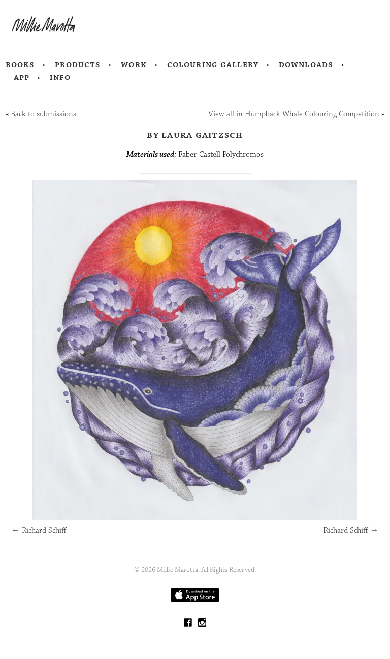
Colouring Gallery (212, 64)
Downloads (306, 64)
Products (78, 64)
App (21, 77)
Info (60, 77)
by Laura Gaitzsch (195, 134)
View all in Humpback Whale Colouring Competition (293, 114)
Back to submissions (43, 114)
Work (134, 64)
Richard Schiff (39, 530)
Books (20, 64)
